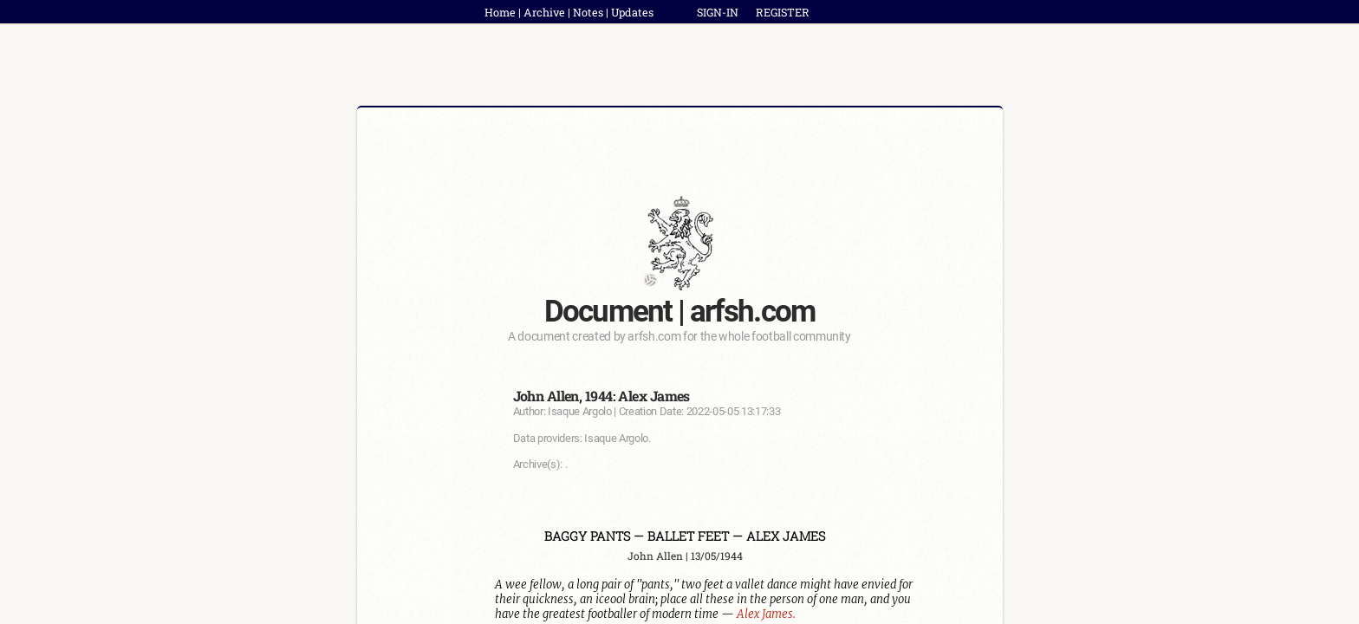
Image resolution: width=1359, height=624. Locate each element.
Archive (544, 12)
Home (500, 12)
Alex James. (766, 614)
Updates (632, 12)
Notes (588, 12)
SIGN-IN (717, 12)
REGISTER (783, 12)
